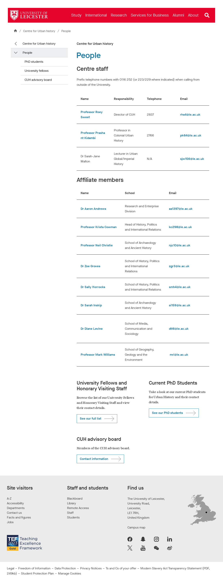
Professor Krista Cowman (99, 227)
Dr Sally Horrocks (93, 287)
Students (73, 517)
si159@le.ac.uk (179, 305)
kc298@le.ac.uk (180, 227)
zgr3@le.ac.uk (179, 266)
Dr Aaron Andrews (93, 209)
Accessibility (15, 503)
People (27, 53)
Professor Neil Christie (97, 245)
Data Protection (65, 568)
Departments (16, 508)
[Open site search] (207, 15)
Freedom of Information (34, 568)
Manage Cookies (69, 573)
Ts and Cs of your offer (121, 568)
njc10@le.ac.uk (179, 245)
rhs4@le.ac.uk (190, 114)
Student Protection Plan (37, 573)
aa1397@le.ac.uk (181, 209)
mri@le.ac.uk (179, 355)
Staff (70, 513)
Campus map (136, 527)
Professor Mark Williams (98, 355)
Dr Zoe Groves (90, 266)
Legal (10, 568)
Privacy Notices (91, 568)
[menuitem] (76, 15)
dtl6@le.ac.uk (179, 329)
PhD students (34, 62)
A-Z (9, 498)
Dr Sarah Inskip (91, 305)
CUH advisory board (38, 80)
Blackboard (74, 498)
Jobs (10, 522)
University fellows (37, 71)
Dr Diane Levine (92, 329)
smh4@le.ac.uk (180, 287)
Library (71, 503)
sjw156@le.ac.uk (192, 159)
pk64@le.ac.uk (190, 135)
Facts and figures (19, 517)
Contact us (14, 513)
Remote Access (78, 508)
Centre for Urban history (39, 31)
